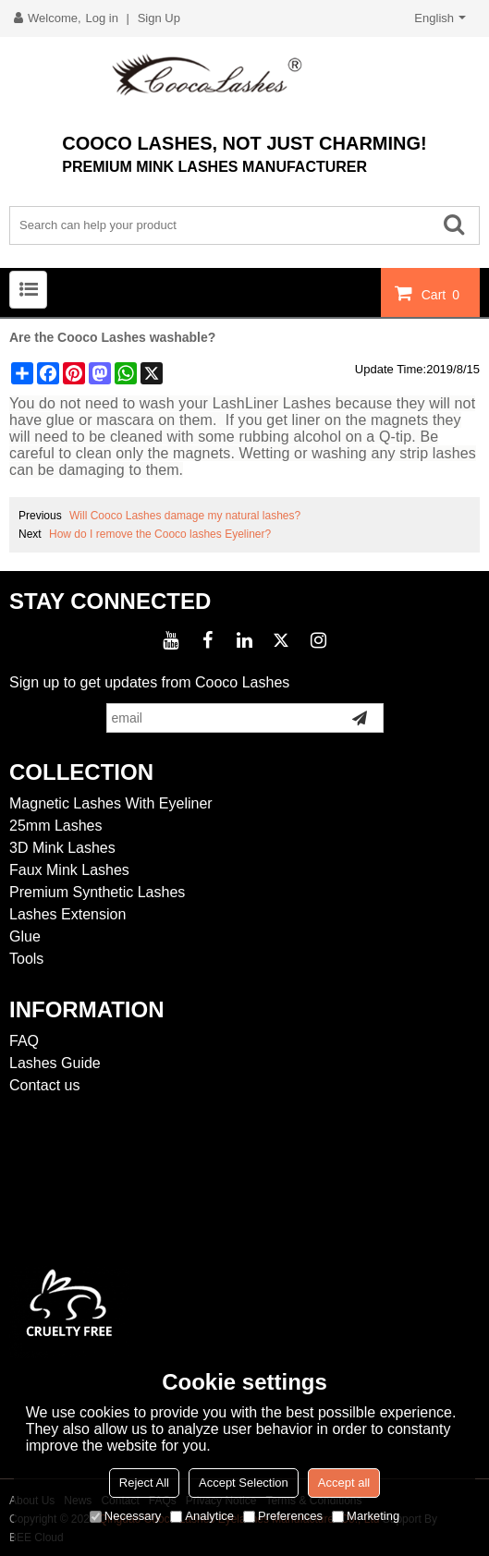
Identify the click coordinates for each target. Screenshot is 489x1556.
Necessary (125, 1516)
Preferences (283, 1516)
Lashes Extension (67, 914)
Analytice (202, 1516)
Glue (25, 936)
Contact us (44, 1085)
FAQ (24, 1041)
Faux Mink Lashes (69, 870)
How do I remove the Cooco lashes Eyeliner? (160, 534)
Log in (102, 18)
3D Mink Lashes (62, 848)
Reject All (144, 1482)
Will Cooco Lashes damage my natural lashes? (184, 515)
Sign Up (159, 18)
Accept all (344, 1482)
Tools (26, 958)
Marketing (365, 1516)
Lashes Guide (55, 1063)
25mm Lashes (56, 825)
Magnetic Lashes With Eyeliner (111, 803)
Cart (443, 294)
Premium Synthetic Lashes (97, 892)
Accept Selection (243, 1482)
